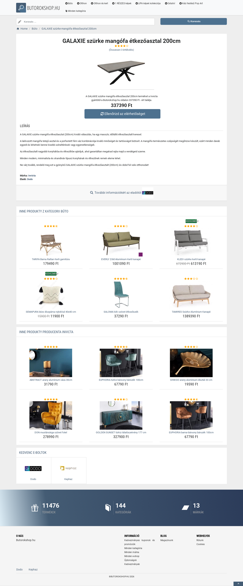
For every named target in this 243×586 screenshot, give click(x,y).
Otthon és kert (99, 3)
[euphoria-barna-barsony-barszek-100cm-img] (191, 415)
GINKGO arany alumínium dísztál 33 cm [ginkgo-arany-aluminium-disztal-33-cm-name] (191, 379)
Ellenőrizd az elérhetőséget (122, 113)
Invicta (32, 175)
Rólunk (200, 540)
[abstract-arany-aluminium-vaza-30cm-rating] (51, 347)
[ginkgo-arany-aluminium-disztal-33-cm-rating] (191, 347)
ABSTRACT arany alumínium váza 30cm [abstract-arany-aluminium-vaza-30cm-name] (51, 379)
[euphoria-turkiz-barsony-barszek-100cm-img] (121, 363)
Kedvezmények (132, 564)
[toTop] (238, 584)
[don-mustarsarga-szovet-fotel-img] (51, 415)
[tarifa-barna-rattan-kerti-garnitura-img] (51, 242)
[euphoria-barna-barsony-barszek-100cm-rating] (191, 399)
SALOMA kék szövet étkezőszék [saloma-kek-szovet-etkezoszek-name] (121, 311)
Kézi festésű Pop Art (191, 3)
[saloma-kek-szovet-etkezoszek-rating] (121, 279)
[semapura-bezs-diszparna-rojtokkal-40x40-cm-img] (51, 295)
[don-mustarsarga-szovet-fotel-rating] (51, 399)
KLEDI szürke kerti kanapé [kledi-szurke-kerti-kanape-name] (191, 259)
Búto (69, 3)
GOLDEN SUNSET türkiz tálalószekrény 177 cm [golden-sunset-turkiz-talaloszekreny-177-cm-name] (121, 432)
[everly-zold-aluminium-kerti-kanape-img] (121, 242)
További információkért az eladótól (121, 193)
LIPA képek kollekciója (148, 3)
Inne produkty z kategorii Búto (43, 211)
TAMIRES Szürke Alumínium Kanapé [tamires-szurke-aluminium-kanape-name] (191, 311)
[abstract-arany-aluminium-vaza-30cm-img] (51, 363)
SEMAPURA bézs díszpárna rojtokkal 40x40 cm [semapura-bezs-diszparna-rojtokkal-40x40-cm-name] (51, 311)
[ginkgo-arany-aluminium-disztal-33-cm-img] (191, 363)
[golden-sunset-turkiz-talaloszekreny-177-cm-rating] (121, 399)
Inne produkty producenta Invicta (46, 332)
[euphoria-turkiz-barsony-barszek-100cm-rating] (121, 347)
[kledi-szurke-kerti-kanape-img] (191, 242)
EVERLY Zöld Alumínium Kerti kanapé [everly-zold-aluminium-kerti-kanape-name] (121, 259)
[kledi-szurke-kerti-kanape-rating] (191, 226)
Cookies (200, 544)
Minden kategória (75, 11)
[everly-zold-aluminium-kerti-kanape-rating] (121, 226)
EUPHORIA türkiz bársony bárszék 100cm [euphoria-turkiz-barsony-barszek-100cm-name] (121, 379)
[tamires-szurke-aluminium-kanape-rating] (191, 279)
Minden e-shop (131, 556)
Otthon (82, 3)
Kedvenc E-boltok (33, 453)
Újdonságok (130, 560)
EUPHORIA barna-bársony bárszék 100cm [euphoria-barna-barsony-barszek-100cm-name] (191, 432)
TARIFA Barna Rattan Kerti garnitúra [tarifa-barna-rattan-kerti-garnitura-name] (51, 259)
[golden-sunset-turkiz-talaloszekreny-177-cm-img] (121, 415)
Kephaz (33, 569)
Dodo (30, 179)
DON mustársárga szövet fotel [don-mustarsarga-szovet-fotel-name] (51, 432)
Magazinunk (166, 540)
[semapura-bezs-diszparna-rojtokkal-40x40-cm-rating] (51, 279)
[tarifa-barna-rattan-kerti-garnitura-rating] (51, 226)
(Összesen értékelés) (121, 49)
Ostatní (170, 3)
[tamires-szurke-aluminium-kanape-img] (191, 295)
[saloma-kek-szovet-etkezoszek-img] (121, 295)
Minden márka (131, 552)
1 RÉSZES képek (121, 3)
